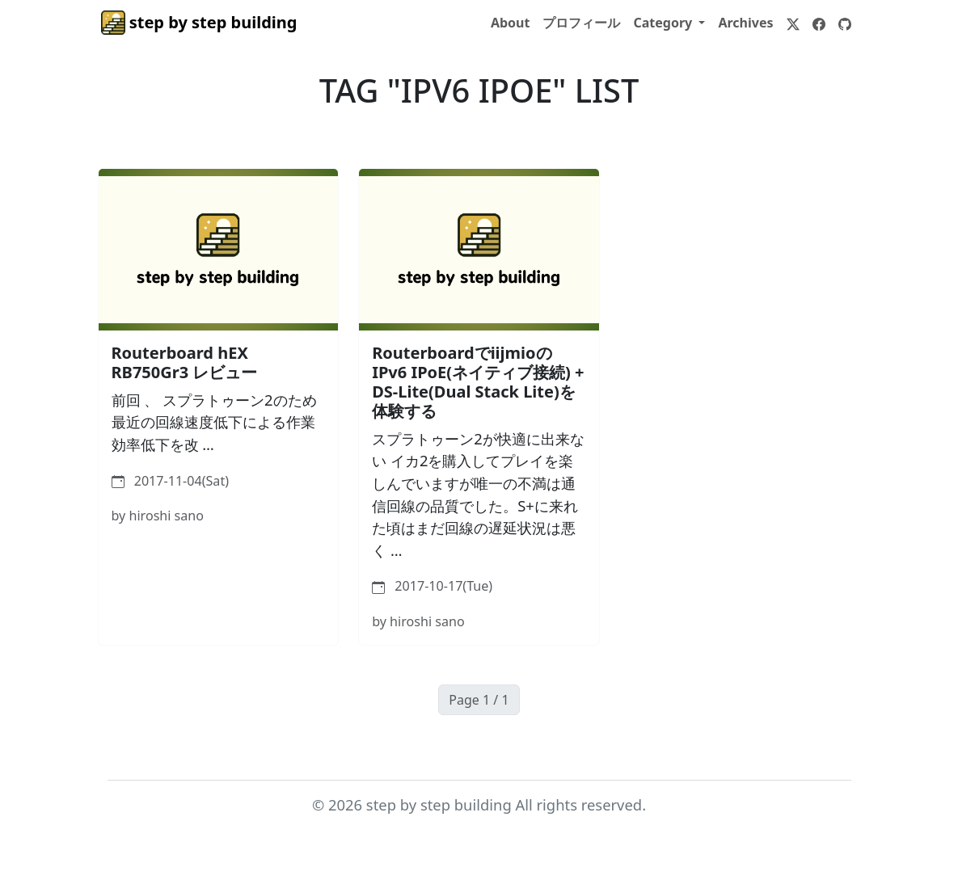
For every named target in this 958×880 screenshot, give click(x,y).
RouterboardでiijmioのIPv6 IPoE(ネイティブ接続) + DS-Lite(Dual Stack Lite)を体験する (478, 382)
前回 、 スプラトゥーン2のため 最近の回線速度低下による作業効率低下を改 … (214, 421)
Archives (745, 23)
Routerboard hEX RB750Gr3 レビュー (185, 362)
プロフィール (581, 23)
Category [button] (664, 23)
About (510, 23)
